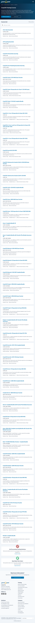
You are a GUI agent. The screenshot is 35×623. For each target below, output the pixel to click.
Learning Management (5, 608)
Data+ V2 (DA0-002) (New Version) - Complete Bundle (15, 441)
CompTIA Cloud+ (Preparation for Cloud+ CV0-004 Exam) (16, 89)
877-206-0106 (7, 586)
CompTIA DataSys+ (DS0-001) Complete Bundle (14, 453)
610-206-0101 (7, 588)
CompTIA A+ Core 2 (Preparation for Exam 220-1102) (15, 138)
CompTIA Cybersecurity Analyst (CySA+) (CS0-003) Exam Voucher (16, 163)
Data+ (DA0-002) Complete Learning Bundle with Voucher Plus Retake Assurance (17, 429)
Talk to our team (17, 577)
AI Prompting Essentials (8, 41)
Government (20, 597)
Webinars (19, 594)
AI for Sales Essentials (8, 29)
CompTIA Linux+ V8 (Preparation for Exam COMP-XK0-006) (17, 211)
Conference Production (5, 606)
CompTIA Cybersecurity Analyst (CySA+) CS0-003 (14, 175)
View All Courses (6, 16)
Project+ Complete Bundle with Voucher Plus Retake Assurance (15, 320)
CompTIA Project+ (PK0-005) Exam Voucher (13, 296)
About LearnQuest (21, 602)
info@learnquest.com (7, 589)
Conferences (20, 593)
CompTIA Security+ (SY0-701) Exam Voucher (13, 357)
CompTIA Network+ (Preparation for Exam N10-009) (15, 260)
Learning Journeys (21, 596)
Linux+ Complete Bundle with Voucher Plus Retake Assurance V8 (17, 236)
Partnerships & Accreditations (23, 603)
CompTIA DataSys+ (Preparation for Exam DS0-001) (15, 477)
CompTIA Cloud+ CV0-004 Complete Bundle (13, 101)
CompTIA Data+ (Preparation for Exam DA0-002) (14, 416)
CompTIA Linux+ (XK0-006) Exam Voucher (12, 199)
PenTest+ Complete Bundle (9, 535)
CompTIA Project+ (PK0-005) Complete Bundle (14, 284)
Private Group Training (5, 602)
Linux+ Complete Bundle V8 (9, 223)
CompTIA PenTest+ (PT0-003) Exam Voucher (13, 523)
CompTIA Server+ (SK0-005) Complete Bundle (13, 380)
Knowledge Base (21, 612)
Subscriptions (20, 588)
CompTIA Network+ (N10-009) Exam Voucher (13, 248)
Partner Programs (21, 605)
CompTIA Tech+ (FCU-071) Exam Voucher (12, 502)
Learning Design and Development (7, 605)
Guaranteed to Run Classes (22, 587)
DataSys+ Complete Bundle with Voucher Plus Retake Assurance (15, 490)
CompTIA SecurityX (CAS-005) (10, 150)
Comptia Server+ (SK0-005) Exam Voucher (12, 392)
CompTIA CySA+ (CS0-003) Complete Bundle (13, 187)
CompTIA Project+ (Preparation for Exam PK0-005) (14, 308)
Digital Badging (20, 591)
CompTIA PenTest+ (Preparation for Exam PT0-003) (15, 511)
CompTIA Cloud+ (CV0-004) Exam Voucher (13, 77)
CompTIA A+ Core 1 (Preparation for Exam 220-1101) (15, 113)
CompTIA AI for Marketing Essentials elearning (13, 65)
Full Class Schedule (21, 585)
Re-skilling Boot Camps (5, 603)
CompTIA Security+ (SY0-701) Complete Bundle (14, 345)
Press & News (20, 611)
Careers (19, 609)
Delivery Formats (21, 590)
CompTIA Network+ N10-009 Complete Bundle (14, 272)
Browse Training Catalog (22, 584)
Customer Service (21, 608)
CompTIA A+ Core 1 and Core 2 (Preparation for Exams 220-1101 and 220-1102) (16, 126)
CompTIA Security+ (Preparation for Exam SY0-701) (15, 333)
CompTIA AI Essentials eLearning (10, 53)
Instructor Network (21, 606)
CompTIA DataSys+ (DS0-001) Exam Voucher (13, 465)
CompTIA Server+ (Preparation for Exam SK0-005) (14, 369)
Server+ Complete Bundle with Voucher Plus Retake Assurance (17, 404)
